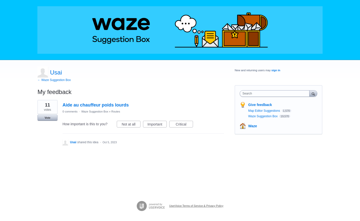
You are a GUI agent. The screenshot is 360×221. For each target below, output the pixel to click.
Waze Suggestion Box (94, 111)
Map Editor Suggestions (264, 110)
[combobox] (276, 93)
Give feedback (260, 105)
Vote (47, 117)
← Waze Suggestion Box (54, 80)
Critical (184, 125)
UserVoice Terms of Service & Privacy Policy (196, 205)
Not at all (131, 125)
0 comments (70, 111)
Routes (115, 111)
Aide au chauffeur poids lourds (95, 105)
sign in (276, 70)
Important (157, 125)
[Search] (313, 93)
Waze (252, 126)
